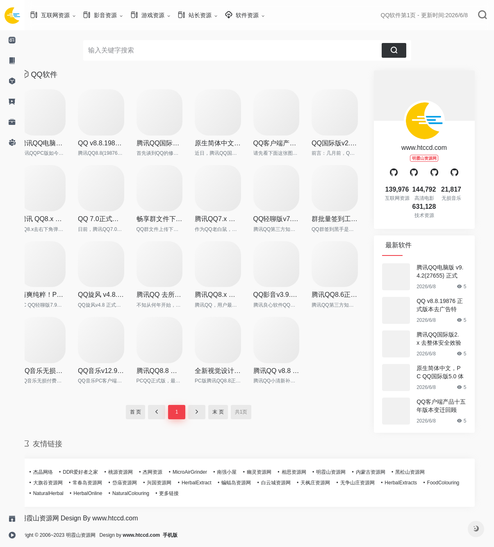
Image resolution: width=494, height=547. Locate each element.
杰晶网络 (55, 472)
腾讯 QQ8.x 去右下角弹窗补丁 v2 (55, 218)
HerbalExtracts (413, 483)
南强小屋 (239, 472)
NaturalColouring (143, 493)
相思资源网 (306, 472)
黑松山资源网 (422, 472)
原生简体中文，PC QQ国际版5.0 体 (230, 143)
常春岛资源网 (99, 483)
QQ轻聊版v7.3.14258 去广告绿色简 (289, 218)
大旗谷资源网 (60, 483)
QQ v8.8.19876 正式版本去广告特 (113, 143)
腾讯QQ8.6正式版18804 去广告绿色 (347, 294)
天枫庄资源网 (327, 483)
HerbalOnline (100, 493)
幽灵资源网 (271, 472)
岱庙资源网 (137, 483)
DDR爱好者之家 (92, 472)
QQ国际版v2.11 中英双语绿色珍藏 (347, 143)
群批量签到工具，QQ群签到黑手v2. (347, 218)
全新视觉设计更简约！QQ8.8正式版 (230, 370)
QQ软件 (56, 74)
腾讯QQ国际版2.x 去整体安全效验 (172, 143)
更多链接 (181, 493)
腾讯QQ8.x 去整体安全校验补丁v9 (230, 294)
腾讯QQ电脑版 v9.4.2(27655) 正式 (55, 143)
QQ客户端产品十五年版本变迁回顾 (289, 143)
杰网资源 (165, 472)
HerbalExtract (209, 483)
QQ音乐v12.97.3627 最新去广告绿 (113, 370)
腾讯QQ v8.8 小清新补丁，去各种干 (289, 370)
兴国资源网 (171, 483)
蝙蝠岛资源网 (248, 483)
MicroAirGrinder (202, 472)
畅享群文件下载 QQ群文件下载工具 (172, 218)
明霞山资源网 (343, 472)
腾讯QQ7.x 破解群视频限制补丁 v (230, 218)
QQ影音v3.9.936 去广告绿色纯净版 (289, 294)
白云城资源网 (288, 483)
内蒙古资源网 (383, 472)
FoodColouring (455, 483)
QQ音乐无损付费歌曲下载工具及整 (55, 370)
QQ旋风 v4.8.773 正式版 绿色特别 (113, 294)
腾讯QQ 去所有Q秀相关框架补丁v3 (172, 294)
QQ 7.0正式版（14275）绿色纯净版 (113, 218)
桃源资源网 (133, 472)
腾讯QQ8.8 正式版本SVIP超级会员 (172, 370)
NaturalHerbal (61, 493)
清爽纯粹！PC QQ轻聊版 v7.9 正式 (55, 294)
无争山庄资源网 (370, 483)
